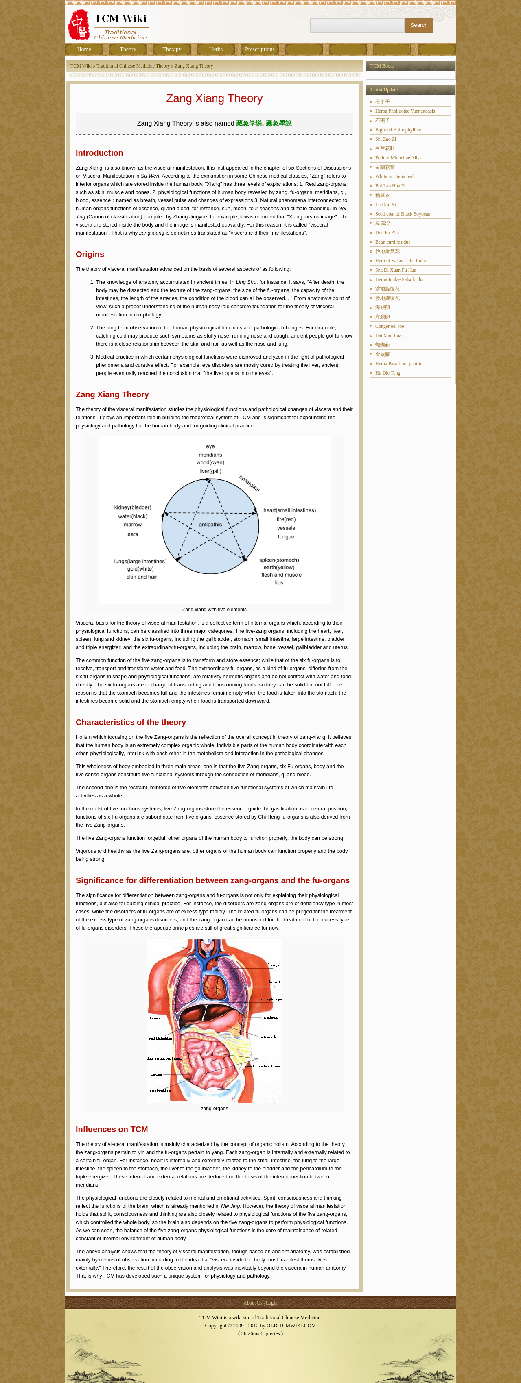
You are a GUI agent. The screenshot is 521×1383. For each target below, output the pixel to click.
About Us (252, 1303)
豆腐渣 (382, 223)
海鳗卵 (382, 307)
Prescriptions (260, 49)
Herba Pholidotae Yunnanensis (405, 111)
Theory (128, 49)
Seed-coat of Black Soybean (403, 214)
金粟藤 (382, 354)
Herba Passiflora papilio (398, 363)
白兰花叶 (385, 148)
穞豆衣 (382, 195)
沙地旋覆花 (387, 298)
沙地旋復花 (387, 289)
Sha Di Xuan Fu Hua (395, 270)
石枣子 (382, 102)
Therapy (172, 49)
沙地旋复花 (387, 251)
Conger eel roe (389, 326)
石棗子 (382, 120)
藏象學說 (279, 123)
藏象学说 (249, 123)
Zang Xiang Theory (194, 66)
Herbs (216, 49)
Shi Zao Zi (385, 139)
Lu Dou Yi (385, 204)
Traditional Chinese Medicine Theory (133, 66)
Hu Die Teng (388, 373)
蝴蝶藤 (382, 345)
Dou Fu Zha (387, 232)
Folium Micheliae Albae (399, 158)
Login (272, 1303)
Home (84, 49)
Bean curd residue (393, 242)
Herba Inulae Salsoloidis (399, 279)
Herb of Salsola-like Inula (400, 261)
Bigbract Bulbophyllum (398, 130)
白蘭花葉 (385, 167)
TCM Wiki (81, 66)
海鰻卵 (382, 317)
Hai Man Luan (389, 335)
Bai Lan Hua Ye (391, 186)
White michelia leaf (394, 176)
